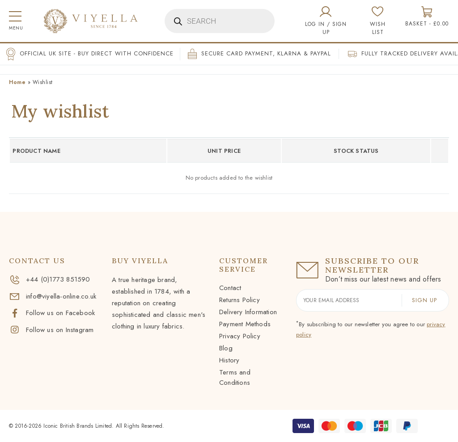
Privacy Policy (239, 336)
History (229, 360)
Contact (230, 288)
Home (17, 82)
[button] (15, 21)
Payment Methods (245, 324)
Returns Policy (239, 300)
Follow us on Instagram (51, 330)
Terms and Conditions (234, 377)
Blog (226, 348)
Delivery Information (248, 312)
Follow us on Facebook (52, 313)
